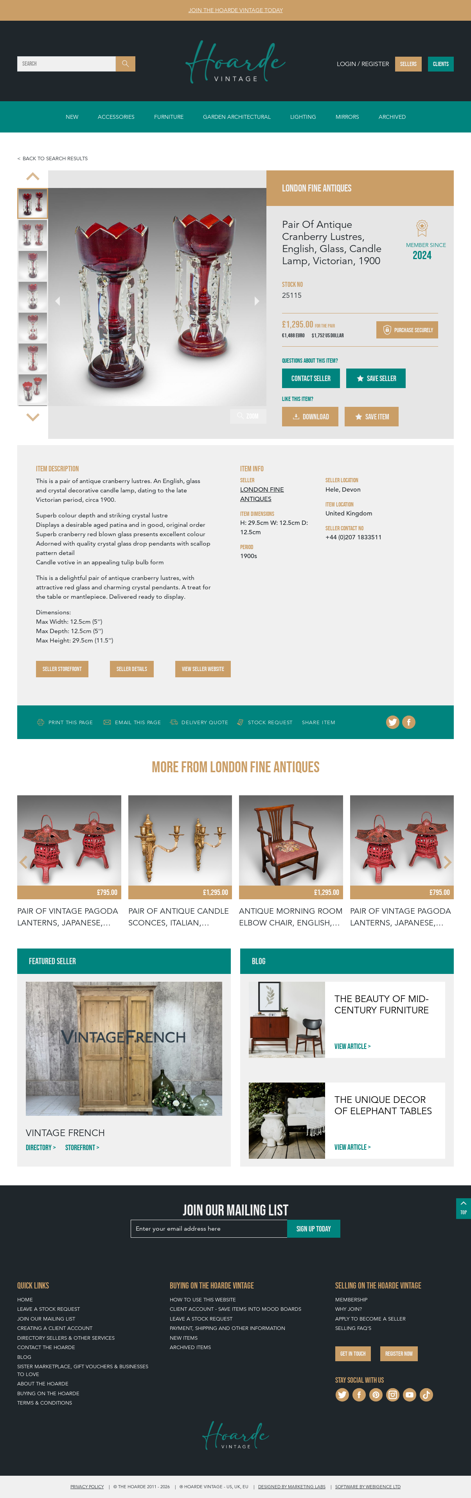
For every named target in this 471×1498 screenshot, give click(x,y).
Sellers (408, 64)
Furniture (168, 116)
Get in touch (353, 1353)
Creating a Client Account (54, 1328)
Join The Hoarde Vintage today (236, 10)
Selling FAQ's (353, 1328)
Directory (39, 1147)
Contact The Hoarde (46, 1347)
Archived (392, 116)
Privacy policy (87, 1486)
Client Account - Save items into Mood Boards (235, 1309)
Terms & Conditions (44, 1403)
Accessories (116, 116)
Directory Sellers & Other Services (66, 1338)
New (72, 116)
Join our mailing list (46, 1318)
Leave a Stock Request (48, 1309)
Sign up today (314, 1228)
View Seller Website (203, 669)
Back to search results (55, 158)
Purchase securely (407, 330)
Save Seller (376, 378)
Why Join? (348, 1309)
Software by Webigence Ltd (368, 1486)
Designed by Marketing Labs (291, 1486)
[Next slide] (33, 417)
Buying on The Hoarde (48, 1393)
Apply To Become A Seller (370, 1318)
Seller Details (132, 669)
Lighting (303, 116)
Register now (399, 1353)
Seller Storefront (62, 669)
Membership (351, 1299)
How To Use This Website (203, 1299)
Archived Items (190, 1347)
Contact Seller (311, 378)
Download (310, 416)
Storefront (80, 1147)
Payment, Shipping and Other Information (227, 1328)
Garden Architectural (237, 116)
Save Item (371, 416)
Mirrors (347, 116)
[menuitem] (32, 203)
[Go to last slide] (33, 177)
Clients (441, 64)
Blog (24, 1357)
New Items (184, 1338)
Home (25, 1299)
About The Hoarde (42, 1383)
